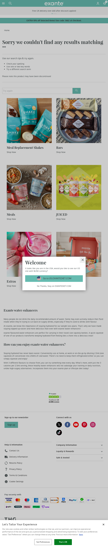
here (81, 534)
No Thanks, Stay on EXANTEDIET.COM (54, 286)
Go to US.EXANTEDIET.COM (56, 278)
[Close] (83, 260)
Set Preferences (43, 542)
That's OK (63, 542)
